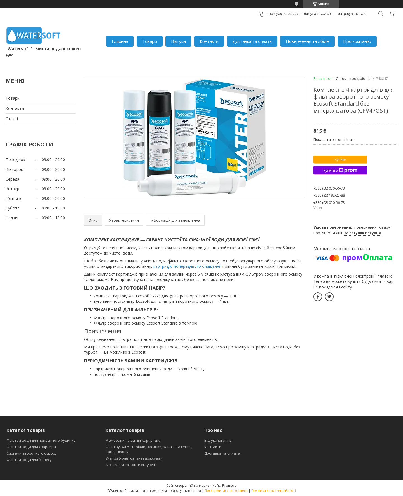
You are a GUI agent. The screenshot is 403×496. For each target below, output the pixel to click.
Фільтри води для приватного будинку (41, 440)
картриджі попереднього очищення (187, 266)
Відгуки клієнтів (218, 440)
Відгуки (178, 41)
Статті (12, 118)
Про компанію (357, 41)
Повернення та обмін (307, 41)
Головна (120, 41)
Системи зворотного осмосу (31, 453)
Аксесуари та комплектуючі (130, 464)
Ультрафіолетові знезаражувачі (134, 458)
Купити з (340, 170)
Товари (149, 41)
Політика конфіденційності (273, 490)
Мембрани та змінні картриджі (133, 440)
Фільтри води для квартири (31, 446)
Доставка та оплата (252, 41)
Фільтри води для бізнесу (29, 459)
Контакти (209, 41)
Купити (340, 159)
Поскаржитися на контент (226, 490)
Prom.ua (229, 485)
